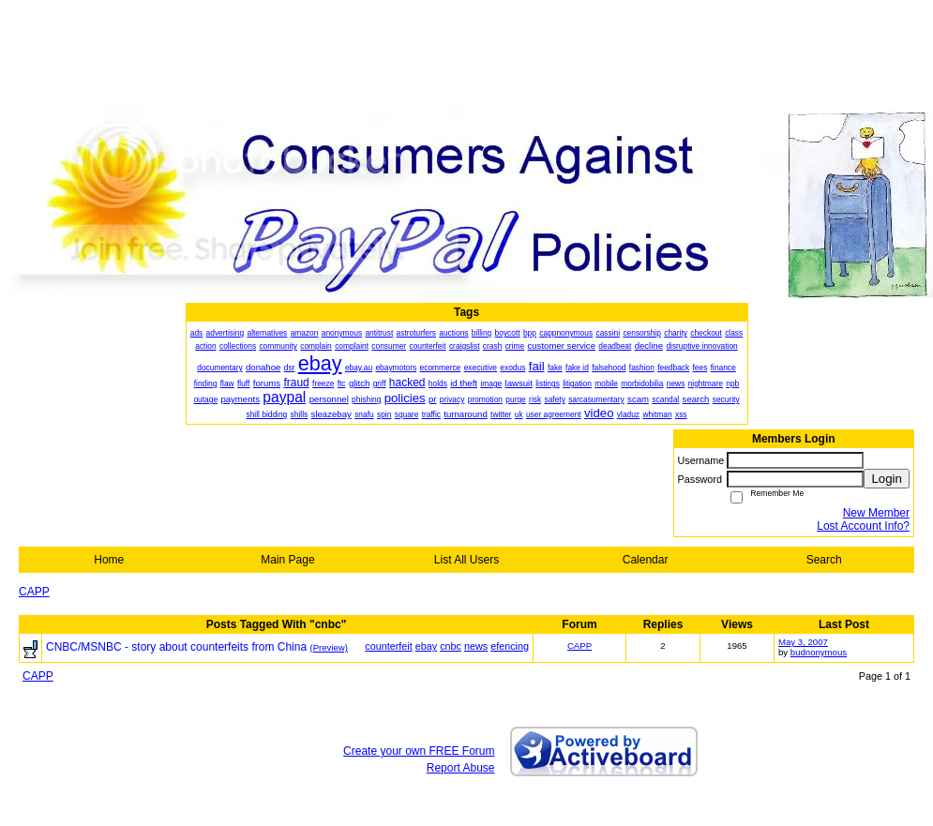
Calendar (646, 559)
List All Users (466, 559)
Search (824, 559)
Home (109, 559)
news (476, 646)
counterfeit (388, 646)
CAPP (34, 591)
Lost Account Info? (863, 526)
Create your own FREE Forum (418, 751)
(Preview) (328, 647)
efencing (509, 646)
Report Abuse (461, 767)
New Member (876, 512)
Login (886, 479)
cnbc (450, 646)
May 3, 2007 (803, 642)
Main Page (287, 559)
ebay (426, 646)
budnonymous (818, 652)
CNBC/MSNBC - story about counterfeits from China (176, 646)
